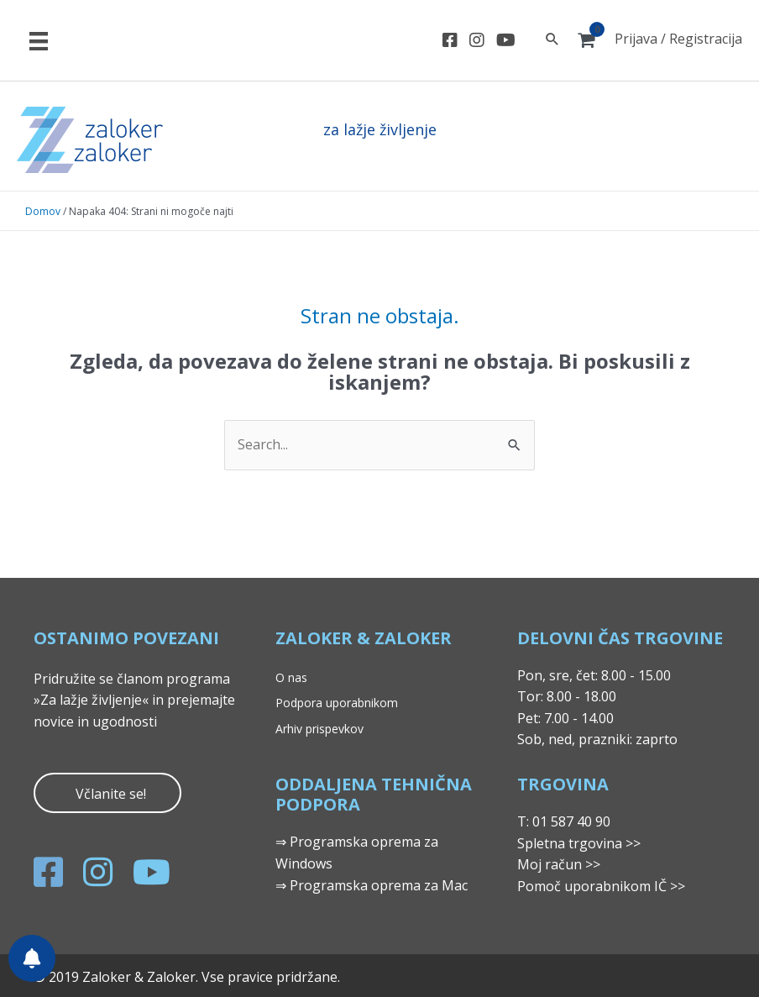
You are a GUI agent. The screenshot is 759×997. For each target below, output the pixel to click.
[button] (107, 793)
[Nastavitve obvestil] (31, 958)
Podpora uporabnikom (336, 703)
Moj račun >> (558, 864)
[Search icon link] (552, 40)
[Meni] (38, 40)
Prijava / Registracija (678, 38)
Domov (42, 211)
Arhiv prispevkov (319, 729)
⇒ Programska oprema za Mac (371, 885)
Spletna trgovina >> (579, 843)
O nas (291, 677)
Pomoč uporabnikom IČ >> (601, 886)
